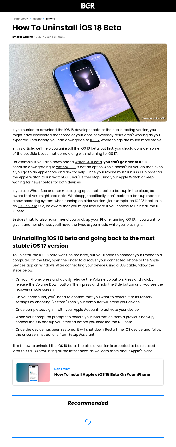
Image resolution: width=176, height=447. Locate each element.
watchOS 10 (66, 167)
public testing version (130, 130)
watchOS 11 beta (88, 162)
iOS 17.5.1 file (27, 206)
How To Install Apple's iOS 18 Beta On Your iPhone (102, 374)
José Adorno (24, 37)
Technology (20, 18)
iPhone (50, 18)
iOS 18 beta (89, 149)
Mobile (37, 18)
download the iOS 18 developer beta (70, 130)
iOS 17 (94, 140)
